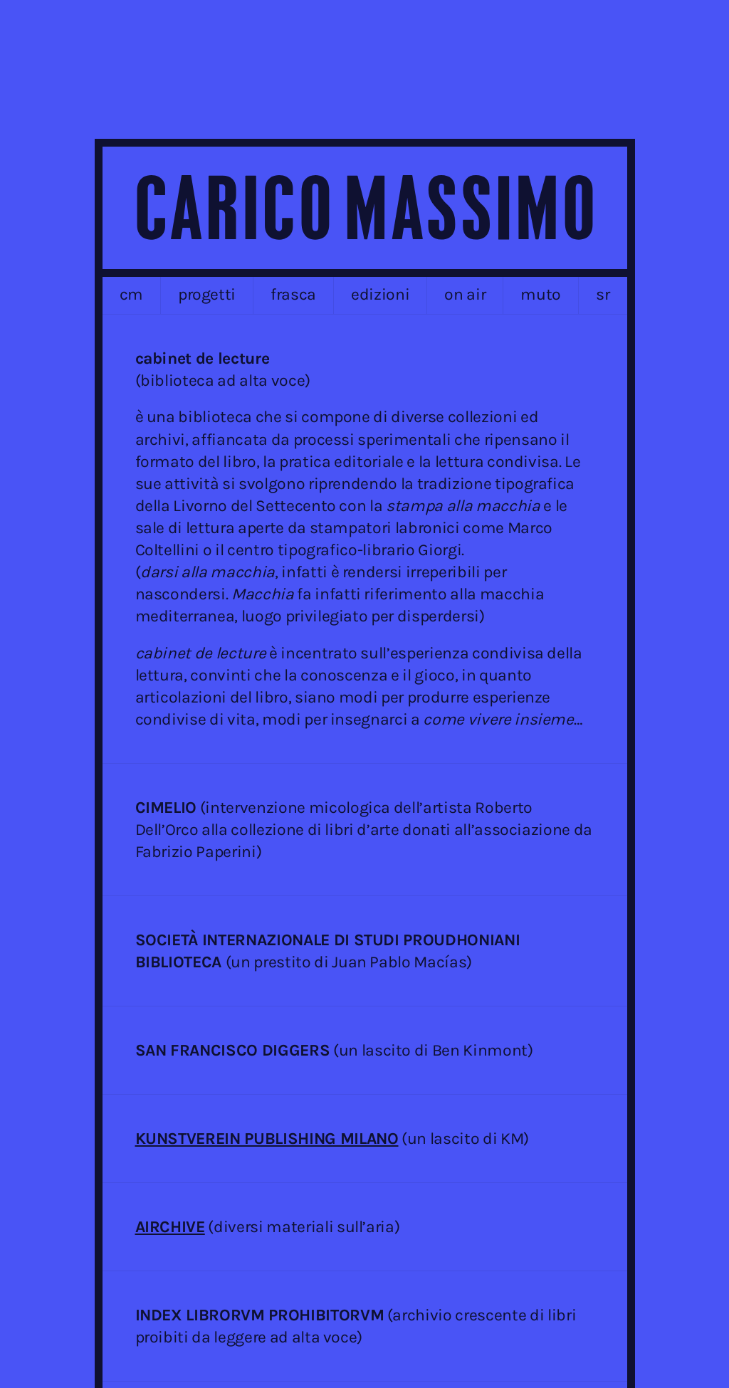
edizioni (380, 294)
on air (465, 294)
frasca (293, 294)
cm (131, 294)
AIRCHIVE (170, 1226)
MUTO (540, 294)
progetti (207, 294)
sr (602, 294)
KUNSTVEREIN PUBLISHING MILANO (267, 1138)
